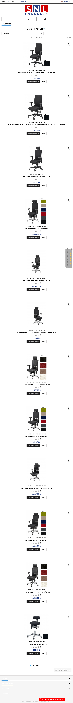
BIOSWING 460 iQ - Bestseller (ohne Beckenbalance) (36, 332)
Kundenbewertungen (67, 258)
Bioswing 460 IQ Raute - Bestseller (36, 280)
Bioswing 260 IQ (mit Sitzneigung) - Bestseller (36, 73)
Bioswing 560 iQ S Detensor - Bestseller (36, 488)
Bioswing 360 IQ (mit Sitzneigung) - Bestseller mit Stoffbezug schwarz (36, 125)
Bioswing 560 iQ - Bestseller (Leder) (37, 384)
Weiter (39, 666)
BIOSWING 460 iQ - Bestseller (36, 228)
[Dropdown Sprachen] (66, 1)
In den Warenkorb (33, 82)
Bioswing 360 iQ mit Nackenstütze (36, 176)
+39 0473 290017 (20, 2)
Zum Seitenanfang (63, 670)
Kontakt (4, 2)
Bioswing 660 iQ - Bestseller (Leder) (37, 592)
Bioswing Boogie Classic (37, 644)
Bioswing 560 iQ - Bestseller (36, 436)
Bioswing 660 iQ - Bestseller (36, 540)
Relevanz (23, 34)
